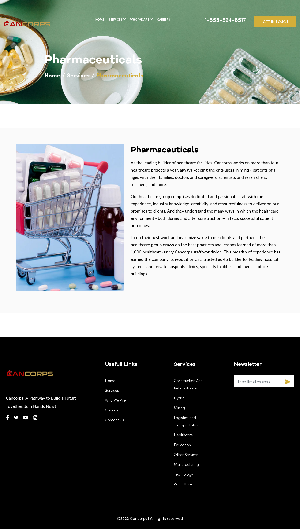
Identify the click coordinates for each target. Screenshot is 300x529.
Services (117, 19)
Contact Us (114, 419)
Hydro (179, 397)
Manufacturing (186, 464)
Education (182, 444)
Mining (179, 407)
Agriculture (183, 483)
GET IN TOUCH (275, 21)
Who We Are (141, 19)
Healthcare (183, 434)
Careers (163, 19)
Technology (183, 474)
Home (99, 19)
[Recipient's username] (258, 381)
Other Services (186, 454)
